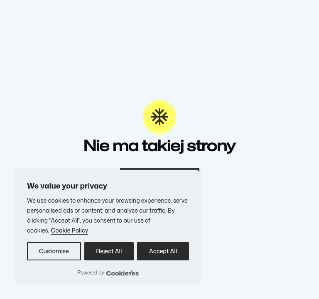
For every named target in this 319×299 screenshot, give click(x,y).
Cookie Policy (69, 230)
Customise (54, 251)
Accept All (163, 251)
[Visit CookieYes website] (122, 273)
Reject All (109, 251)
